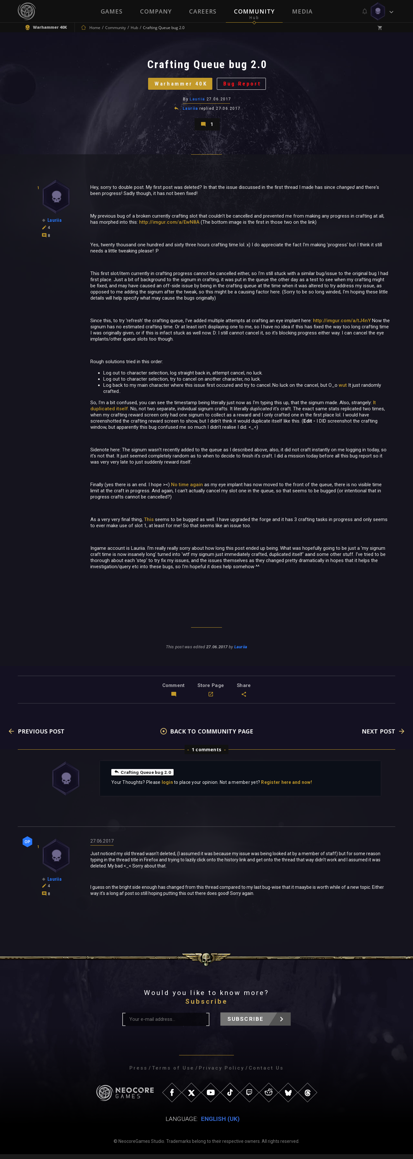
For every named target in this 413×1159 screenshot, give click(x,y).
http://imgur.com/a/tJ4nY (342, 325)
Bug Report (243, 85)
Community (254, 11)
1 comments (206, 754)
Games (112, 11)
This (149, 524)
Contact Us (266, 1073)
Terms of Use (173, 1073)
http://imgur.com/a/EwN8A (169, 227)
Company (156, 11)
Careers (203, 11)
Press (138, 1073)
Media (302, 11)
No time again (187, 489)
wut (343, 390)
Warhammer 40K (179, 85)
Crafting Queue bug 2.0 (143, 777)
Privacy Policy (221, 1073)
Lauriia (197, 101)
